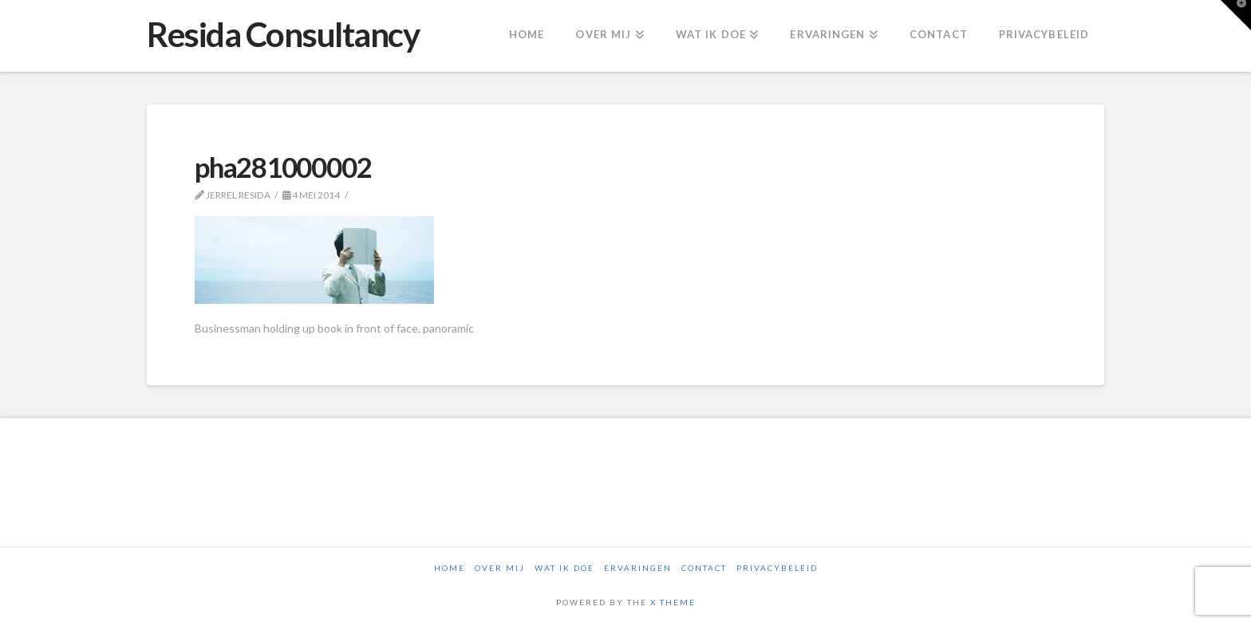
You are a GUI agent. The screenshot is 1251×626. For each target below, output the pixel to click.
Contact (704, 568)
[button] (1236, 15)
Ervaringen (638, 568)
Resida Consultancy (283, 34)
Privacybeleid (777, 568)
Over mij (500, 568)
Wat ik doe (564, 568)
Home (449, 568)
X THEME (673, 602)
